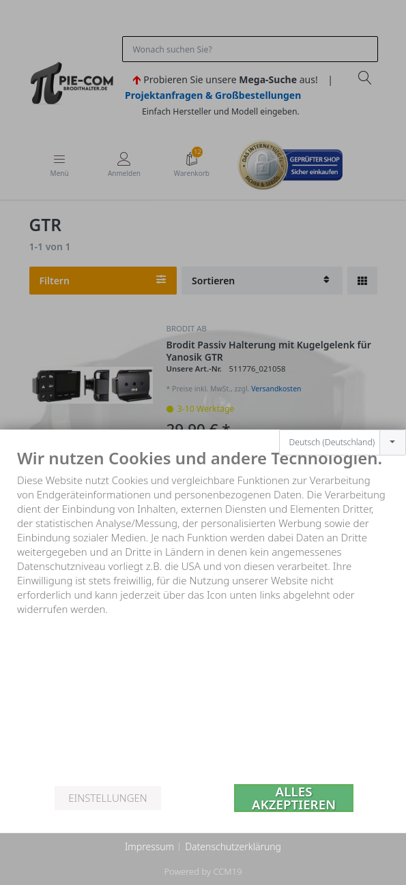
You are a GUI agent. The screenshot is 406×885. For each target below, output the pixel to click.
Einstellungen (107, 798)
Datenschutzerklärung (233, 846)
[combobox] (342, 422)
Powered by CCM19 (203, 871)
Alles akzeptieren (294, 798)
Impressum (149, 846)
